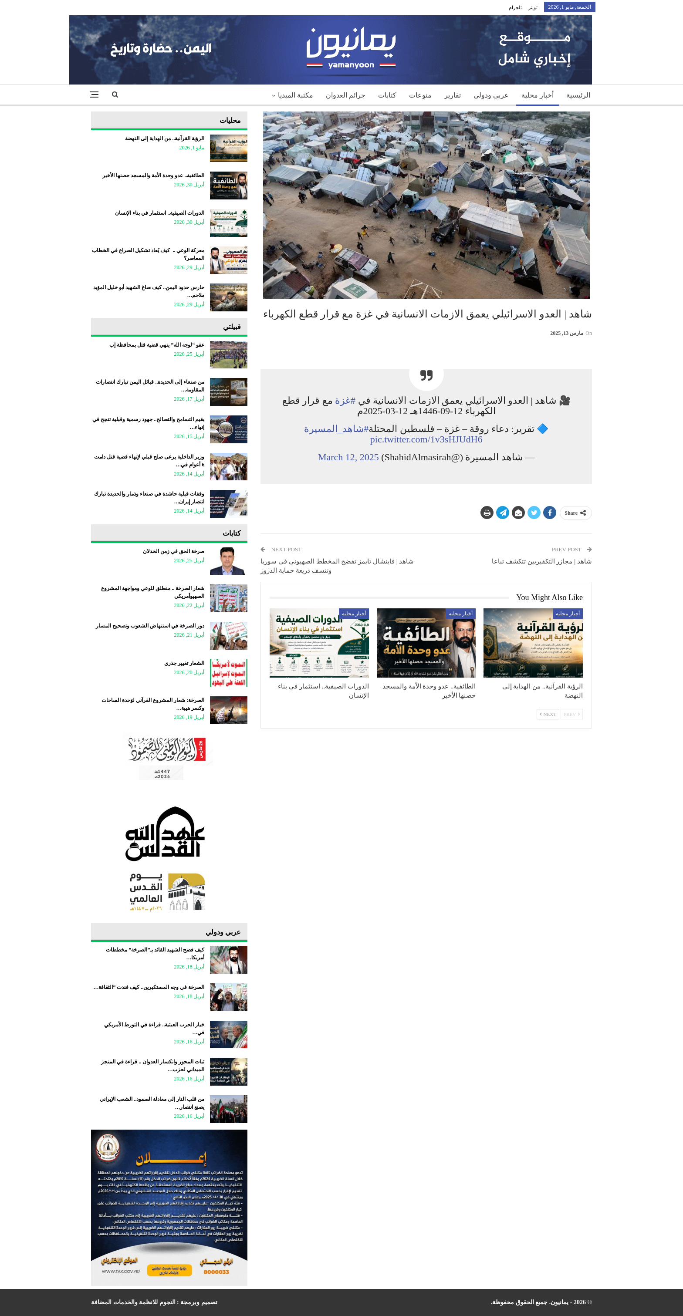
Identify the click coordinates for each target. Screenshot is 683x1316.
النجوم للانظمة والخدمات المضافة (133, 1302)
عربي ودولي (491, 95)
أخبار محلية (537, 95)
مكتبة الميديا (295, 95)
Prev (572, 714)
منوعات (420, 95)
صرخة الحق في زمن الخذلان (173, 551)
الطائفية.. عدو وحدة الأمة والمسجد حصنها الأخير (153, 175)
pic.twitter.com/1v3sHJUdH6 (426, 439)
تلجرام (515, 7)
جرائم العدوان (345, 95)
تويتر (533, 7)
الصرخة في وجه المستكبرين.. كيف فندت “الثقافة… (148, 987)
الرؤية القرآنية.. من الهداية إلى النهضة (164, 138)
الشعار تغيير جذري (184, 663)
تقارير (452, 95)
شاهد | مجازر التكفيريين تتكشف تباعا (542, 561)
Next (548, 714)
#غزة (345, 400)
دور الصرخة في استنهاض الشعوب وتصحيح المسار (150, 626)
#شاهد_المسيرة (336, 428)
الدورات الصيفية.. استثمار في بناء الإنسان (159, 213)
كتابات (387, 95)
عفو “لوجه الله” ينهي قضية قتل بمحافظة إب (156, 345)
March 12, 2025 (348, 457)
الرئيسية (578, 95)
